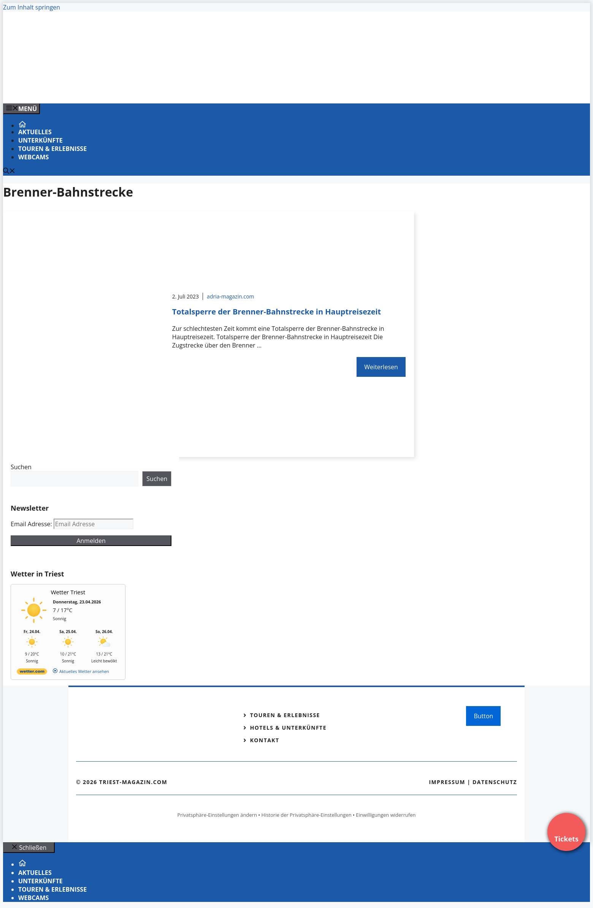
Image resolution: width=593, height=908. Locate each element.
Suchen (21, 467)
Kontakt (264, 740)
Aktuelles (35, 132)
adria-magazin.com (230, 296)
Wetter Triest (68, 592)
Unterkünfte (40, 140)
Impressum (447, 782)
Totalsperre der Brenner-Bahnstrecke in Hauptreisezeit (276, 311)
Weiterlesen (381, 367)
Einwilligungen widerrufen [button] (385, 814)
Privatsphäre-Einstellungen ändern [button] (217, 814)
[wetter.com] (32, 673)
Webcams (33, 157)
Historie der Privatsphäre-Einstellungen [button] (307, 814)
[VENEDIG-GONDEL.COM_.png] (156, 89)
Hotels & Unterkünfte (288, 727)
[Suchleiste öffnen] (9, 171)
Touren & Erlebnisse (52, 148)
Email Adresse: (32, 524)
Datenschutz (494, 782)
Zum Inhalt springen (31, 7)
